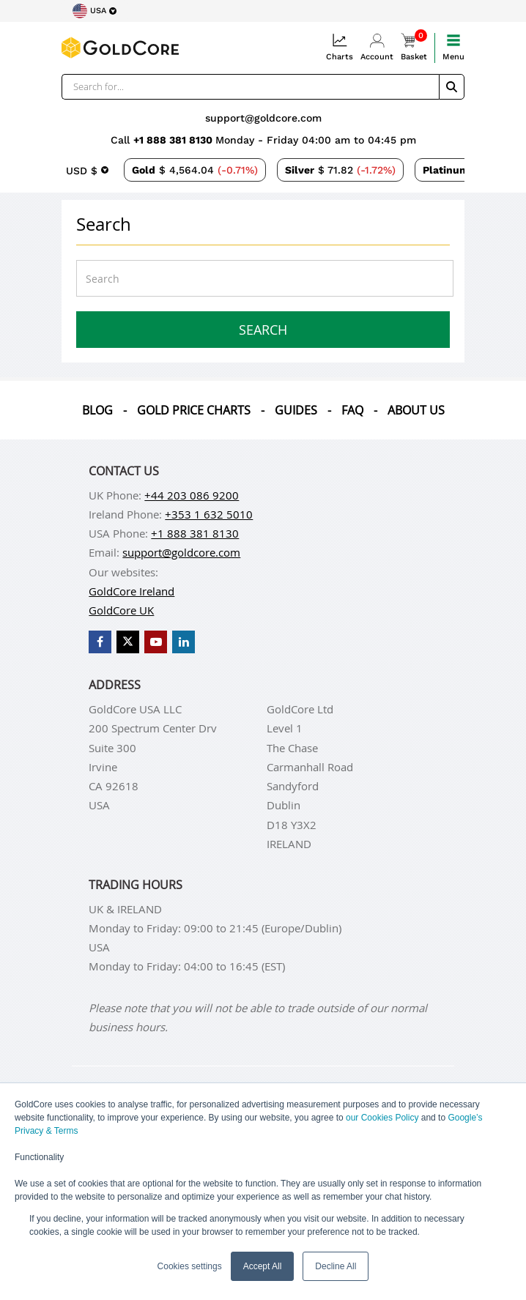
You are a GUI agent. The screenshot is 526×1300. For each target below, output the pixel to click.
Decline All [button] (335, 1266)
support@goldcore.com (263, 118)
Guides (296, 410)
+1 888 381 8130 (174, 140)
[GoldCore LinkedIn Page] (183, 642)
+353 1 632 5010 (209, 514)
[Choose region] (94, 11)
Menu (453, 47)
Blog (97, 410)
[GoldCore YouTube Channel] (155, 642)
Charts (339, 47)
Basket (414, 47)
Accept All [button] (262, 1266)
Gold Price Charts (194, 410)
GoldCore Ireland (131, 591)
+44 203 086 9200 (191, 495)
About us (416, 410)
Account (376, 47)
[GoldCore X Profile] (127, 642)
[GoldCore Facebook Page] (100, 642)
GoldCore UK (121, 610)
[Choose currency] (87, 170)
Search (263, 329)
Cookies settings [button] (190, 1266)
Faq (352, 410)
